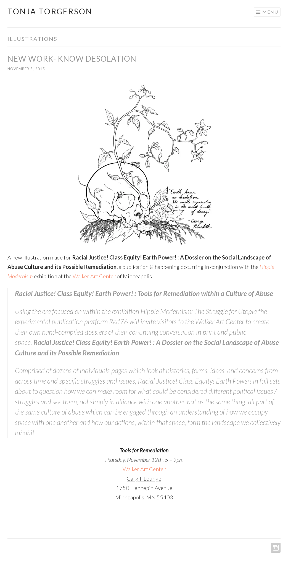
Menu (270, 11)
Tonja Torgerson (50, 11)
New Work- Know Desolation (71, 58)
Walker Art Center (94, 276)
